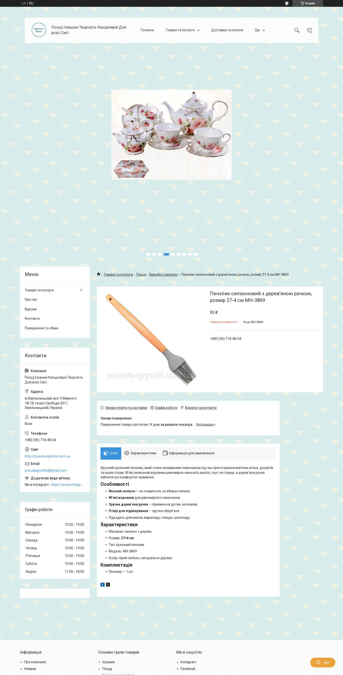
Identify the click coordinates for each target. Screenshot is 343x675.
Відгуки (31, 309)
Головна (147, 30)
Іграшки (108, 665)
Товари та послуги (180, 30)
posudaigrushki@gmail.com (46, 470)
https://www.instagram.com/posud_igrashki (68, 485)
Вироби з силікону (163, 274)
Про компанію (35, 665)
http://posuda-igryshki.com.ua (47, 456)
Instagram (188, 665)
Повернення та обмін (41, 328)
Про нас (31, 299)
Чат (323, 662)
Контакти (32, 318)
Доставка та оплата (227, 30)
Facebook (188, 672)
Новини (30, 672)
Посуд (141, 274)
